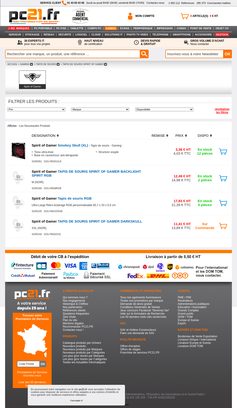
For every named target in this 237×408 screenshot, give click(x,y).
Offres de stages (130, 349)
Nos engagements (74, 300)
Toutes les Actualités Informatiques (84, 362)
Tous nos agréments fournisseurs (140, 297)
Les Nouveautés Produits (34, 126)
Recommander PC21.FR (78, 326)
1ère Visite (69, 317)
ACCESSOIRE (203, 34)
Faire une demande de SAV (137, 333)
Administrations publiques (193, 304)
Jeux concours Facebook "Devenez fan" (144, 310)
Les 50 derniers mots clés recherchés (143, 317)
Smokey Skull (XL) (60, 145)
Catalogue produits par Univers (82, 342)
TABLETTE (77, 28)
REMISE (158, 135)
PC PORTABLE (43, 28)
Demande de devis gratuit (136, 304)
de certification (93, 42)
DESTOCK (222, 34)
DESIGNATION (43, 135)
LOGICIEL (81, 34)
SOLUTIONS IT (113, 34)
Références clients (74, 310)
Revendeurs (185, 300)
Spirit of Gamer (32, 86)
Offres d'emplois (130, 346)
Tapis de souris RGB (62, 198)
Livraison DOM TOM (190, 346)
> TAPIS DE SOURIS (47, 64)
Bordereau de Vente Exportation (197, 336)
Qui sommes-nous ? (75, 297)
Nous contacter (207, 42)
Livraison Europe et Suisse (194, 342)
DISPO (203, 135)
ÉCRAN (124, 28)
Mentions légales (73, 323)
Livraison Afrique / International (197, 339)
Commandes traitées (213, 3)
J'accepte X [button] (76, 400)
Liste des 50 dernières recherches (32, 384)
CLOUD (95, 34)
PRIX (179, 135)
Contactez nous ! (73, 330)
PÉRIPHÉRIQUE (143, 28)
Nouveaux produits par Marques (82, 349)
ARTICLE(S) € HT (204, 16)
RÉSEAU (49, 34)
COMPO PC (94, 28)
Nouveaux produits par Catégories (84, 352)
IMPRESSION (165, 28)
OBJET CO (221, 28)
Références (181, 3)
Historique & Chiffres (75, 304)
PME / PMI (184, 297)
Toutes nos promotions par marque (141, 300)
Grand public (185, 313)
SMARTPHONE (182, 34)
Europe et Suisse (188, 320)
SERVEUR (15, 34)
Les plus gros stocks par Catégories (85, 359)
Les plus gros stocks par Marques (83, 355)
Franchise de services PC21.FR (139, 352)
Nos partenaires (72, 307)
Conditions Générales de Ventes (140, 307)
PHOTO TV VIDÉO (137, 34)
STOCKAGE (32, 34)
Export (182, 323)
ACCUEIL (12, 64)
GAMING (111, 28)
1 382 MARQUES (18, 28)
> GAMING (25, 64)
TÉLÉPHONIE (160, 34)
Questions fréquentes (76, 313)
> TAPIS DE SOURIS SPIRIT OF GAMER (84, 64)
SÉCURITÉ (64, 34)
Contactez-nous (155, 2)
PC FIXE (61, 28)
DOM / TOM (185, 317)
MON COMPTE (145, 16)
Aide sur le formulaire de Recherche (142, 313)
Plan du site (70, 320)
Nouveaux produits (74, 346)
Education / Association (192, 307)
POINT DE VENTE (201, 28)
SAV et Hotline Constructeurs (138, 330)
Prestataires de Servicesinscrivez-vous (32, 374)
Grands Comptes (188, 310)
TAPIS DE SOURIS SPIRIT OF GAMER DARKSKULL (87, 221)
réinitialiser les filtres (222, 111)
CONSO (181, 28)
